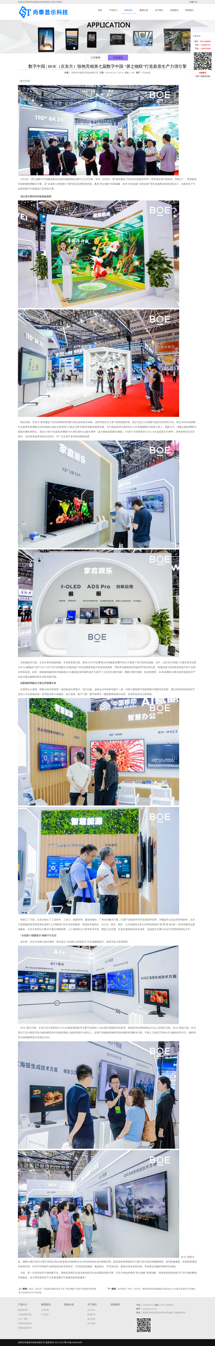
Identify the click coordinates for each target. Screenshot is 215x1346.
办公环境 (91, 1323)
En (196, 2)
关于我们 (159, 10)
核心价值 (91, 1319)
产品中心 (113, 10)
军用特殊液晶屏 (25, 1323)
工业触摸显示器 (25, 1314)
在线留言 (174, 10)
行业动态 (118, 57)
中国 (191, 2)
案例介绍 (144, 10)
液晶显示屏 (23, 1310)
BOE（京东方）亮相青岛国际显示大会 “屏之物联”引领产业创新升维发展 (62, 1289)
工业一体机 (23, 1319)
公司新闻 (95, 57)
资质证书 (91, 1314)
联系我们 (189, 10)
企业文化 (91, 1310)
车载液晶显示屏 (25, 1328)
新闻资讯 (128, 10)
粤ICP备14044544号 (73, 1342)
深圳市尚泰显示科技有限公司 (84, 73)
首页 (100, 10)
